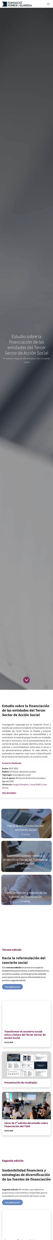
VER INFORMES (9, 793)
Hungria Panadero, (20, 784)
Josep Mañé (35, 784)
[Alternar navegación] (48, 4)
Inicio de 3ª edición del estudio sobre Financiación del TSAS (26, 1124)
